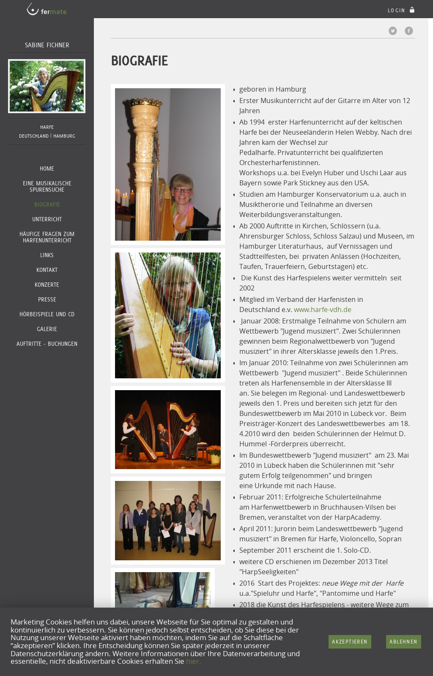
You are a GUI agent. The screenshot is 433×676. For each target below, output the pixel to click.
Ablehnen (403, 641)
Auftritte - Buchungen (46, 343)
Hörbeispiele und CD (46, 314)
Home (47, 168)
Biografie (47, 204)
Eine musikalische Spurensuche (47, 186)
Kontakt (47, 269)
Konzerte (47, 284)
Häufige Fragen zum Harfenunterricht (46, 237)
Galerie (47, 329)
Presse (47, 299)
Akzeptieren (349, 641)
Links (47, 255)
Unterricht (47, 219)
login (402, 10)
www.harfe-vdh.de (322, 309)
